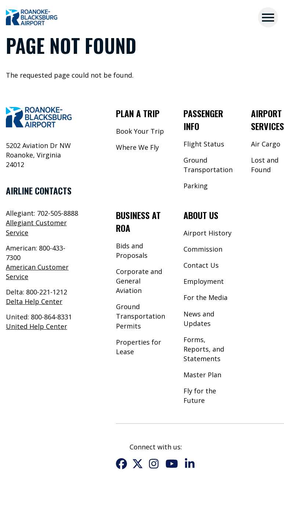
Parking (195, 185)
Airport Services (267, 120)
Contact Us (201, 265)
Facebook (121, 463)
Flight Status (203, 144)
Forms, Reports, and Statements (203, 349)
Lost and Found (264, 165)
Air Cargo (265, 144)
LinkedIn (189, 463)
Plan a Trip (138, 113)
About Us (200, 215)
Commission (202, 249)
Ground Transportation (208, 165)
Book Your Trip (140, 131)
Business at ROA (138, 221)
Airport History (207, 233)
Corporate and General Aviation (139, 281)
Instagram (153, 463)
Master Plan (202, 374)
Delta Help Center (34, 301)
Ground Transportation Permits (140, 316)
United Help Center (36, 326)
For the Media (205, 297)
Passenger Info (203, 120)
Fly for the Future (199, 395)
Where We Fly (137, 147)
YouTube (171, 463)
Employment (203, 281)
